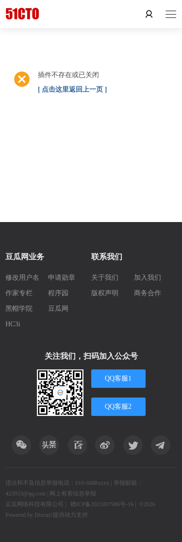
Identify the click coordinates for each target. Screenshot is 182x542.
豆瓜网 (58, 308)
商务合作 (147, 293)
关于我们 (104, 277)
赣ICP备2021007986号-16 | (103, 504)
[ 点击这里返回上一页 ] (72, 89)
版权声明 (104, 293)
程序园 (58, 293)
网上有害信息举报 (73, 493)
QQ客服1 (118, 378)
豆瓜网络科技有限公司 (34, 504)
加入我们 (147, 277)
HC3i (12, 324)
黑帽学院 (19, 308)
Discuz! (43, 514)
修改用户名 (22, 277)
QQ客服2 (118, 406)
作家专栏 (19, 293)
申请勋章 (61, 277)
